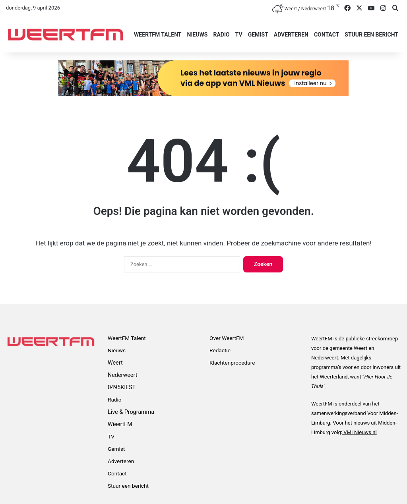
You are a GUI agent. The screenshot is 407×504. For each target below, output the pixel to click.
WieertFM (120, 424)
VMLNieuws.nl (359, 432)
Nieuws (197, 34)
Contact (326, 34)
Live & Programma (131, 412)
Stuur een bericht (371, 34)
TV (238, 34)
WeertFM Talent (157, 34)
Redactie (220, 350)
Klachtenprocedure (232, 362)
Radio (221, 34)
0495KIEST (122, 387)
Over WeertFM (226, 338)
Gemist (258, 34)
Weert (115, 362)
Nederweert (122, 375)
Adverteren (291, 34)
